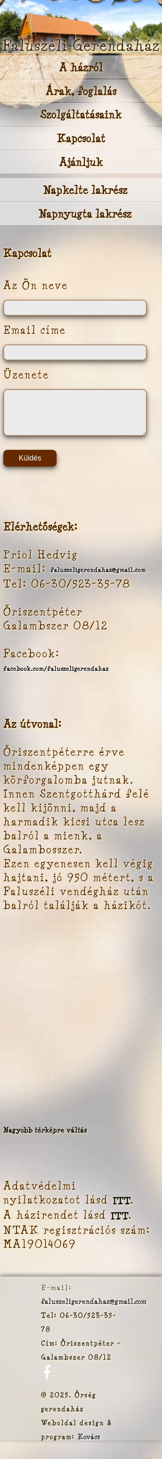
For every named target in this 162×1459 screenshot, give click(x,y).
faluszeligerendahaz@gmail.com (98, 577)
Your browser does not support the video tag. (81, 26)
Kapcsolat (81, 138)
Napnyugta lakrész (85, 214)
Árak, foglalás (81, 91)
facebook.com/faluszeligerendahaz (56, 675)
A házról (81, 67)
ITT (121, 1208)
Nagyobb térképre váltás (45, 1137)
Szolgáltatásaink (81, 114)
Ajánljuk (81, 162)
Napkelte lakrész (85, 190)
